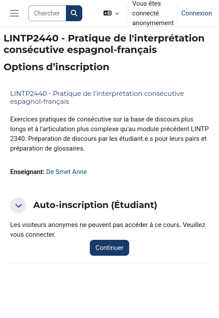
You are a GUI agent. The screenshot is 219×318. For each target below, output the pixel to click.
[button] (111, 13)
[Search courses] (47, 13)
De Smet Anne (66, 172)
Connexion (196, 13)
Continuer (109, 248)
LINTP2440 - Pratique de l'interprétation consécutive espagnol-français (97, 97)
